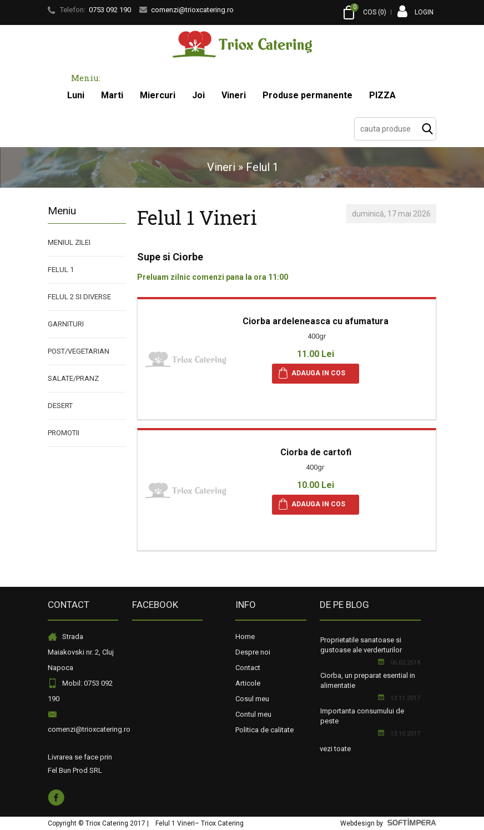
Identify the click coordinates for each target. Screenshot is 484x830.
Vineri (233, 95)
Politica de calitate (264, 730)
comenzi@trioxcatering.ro (89, 729)
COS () (364, 12)
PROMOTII (63, 433)
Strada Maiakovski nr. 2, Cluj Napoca (81, 652)
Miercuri (157, 95)
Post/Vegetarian (78, 351)
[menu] (87, 338)
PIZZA (382, 95)
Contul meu (253, 714)
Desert (60, 405)
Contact (247, 667)
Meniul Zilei (69, 242)
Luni (75, 95)
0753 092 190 (110, 10)
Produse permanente (307, 95)
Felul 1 (61, 269)
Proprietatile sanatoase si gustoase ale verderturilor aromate (361, 650)
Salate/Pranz (73, 378)
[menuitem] (76, 95)
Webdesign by (388, 823)
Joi (198, 95)
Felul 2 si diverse (79, 297)
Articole (247, 683)
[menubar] (231, 95)
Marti (112, 95)
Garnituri (66, 324)
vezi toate (335, 749)
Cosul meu (252, 699)
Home (245, 636)
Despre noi (252, 652)
